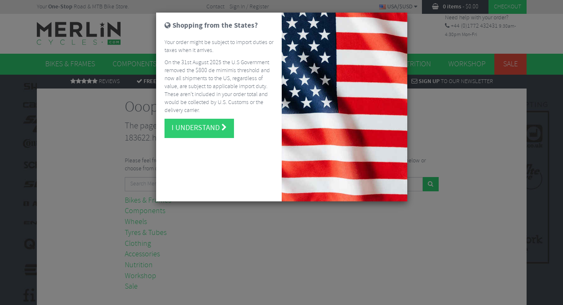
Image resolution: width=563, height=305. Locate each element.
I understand (199, 128)
